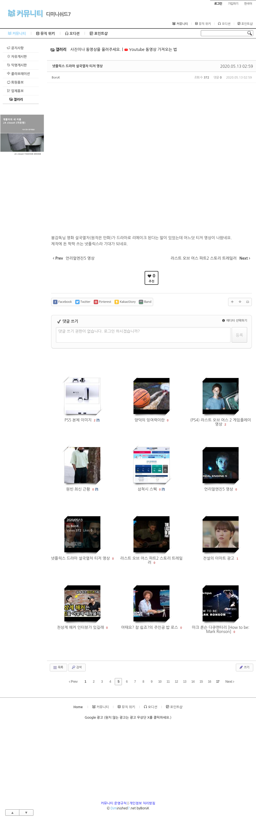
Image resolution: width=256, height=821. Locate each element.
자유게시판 (17, 56)
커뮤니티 (25, 13)
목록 (58, 667)
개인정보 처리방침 (142, 803)
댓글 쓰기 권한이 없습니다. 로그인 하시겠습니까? (99, 331)
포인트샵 (245, 23)
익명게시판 (17, 65)
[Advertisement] (22, 239)
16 (209, 682)
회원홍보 (15, 82)
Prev (73, 682)
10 (159, 682)
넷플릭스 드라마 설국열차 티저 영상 (77, 66)
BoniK (56, 77)
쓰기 (244, 667)
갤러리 (16, 99)
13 (184, 682)
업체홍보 (15, 91)
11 (167, 682)
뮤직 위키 (203, 23)
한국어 (248, 3)
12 (176, 682)
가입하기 (233, 3)
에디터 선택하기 (234, 320)
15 (201, 682)
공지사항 (15, 48)
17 (217, 682)
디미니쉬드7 (58, 14)
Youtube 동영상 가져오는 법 (150, 49)
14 (192, 682)
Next (229, 682)
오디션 (224, 23)
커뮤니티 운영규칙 (114, 803)
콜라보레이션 (18, 73)
